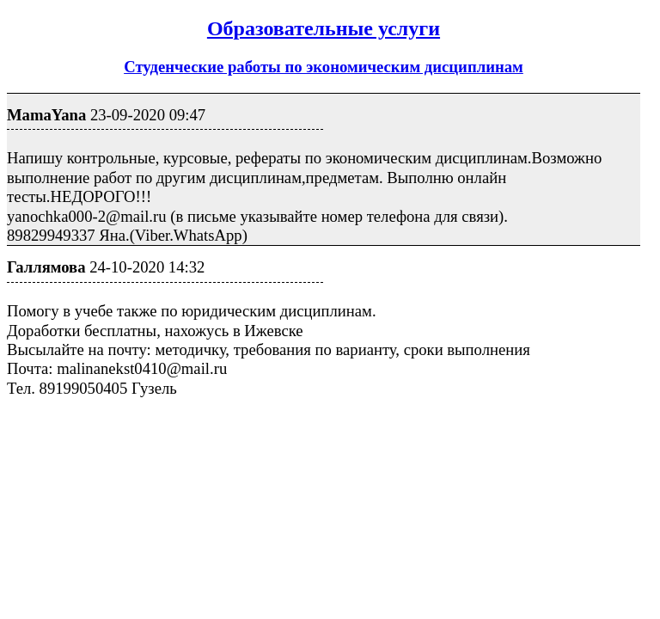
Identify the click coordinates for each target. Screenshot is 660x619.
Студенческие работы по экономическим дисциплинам (323, 67)
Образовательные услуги (323, 28)
